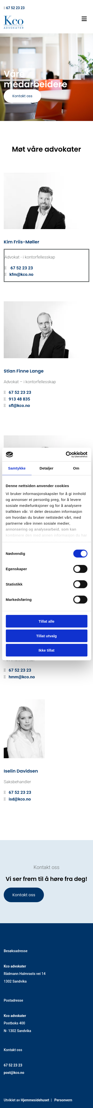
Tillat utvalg (46, 636)
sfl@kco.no (19, 405)
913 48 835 (19, 399)
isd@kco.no (20, 799)
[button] (22, 96)
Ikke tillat (46, 650)
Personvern (63, 1100)
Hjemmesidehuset (35, 1100)
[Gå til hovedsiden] (13, 27)
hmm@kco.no (22, 676)
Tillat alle (47, 621)
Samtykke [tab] (17, 468)
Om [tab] (76, 468)
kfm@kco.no (21, 274)
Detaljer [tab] (47, 468)
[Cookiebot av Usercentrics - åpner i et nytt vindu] (66, 454)
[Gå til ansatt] (46, 232)
